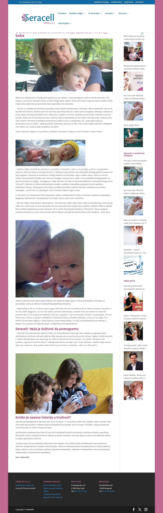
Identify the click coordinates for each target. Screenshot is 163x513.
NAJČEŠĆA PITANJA (101, 2)
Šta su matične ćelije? (52, 485)
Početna (62, 13)
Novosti (122, 13)
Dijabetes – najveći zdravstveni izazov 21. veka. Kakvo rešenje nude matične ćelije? (135, 251)
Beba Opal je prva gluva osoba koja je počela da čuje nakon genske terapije (135, 38)
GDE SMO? (139, 2)
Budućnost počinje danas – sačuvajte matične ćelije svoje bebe (135, 67)
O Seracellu (93, 13)
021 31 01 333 (36, 2)
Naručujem (63, 23)
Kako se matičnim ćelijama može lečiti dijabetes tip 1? (135, 221)
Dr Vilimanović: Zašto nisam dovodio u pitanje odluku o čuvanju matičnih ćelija (135, 347)
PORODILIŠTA (116, 2)
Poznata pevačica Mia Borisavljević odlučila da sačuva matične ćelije (134, 288)
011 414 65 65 (25, 2)
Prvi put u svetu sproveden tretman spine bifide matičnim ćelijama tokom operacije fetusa (135, 162)
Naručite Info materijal (53, 497)
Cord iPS (30, 509)
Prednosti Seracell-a (51, 494)
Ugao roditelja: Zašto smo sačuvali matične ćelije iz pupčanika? (134, 377)
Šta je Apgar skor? (131, 125)
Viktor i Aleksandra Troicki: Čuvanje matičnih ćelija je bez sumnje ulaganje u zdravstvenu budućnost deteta (135, 317)
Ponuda (109, 13)
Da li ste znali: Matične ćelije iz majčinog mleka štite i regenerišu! (134, 97)
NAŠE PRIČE (128, 2)
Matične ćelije (76, 13)
